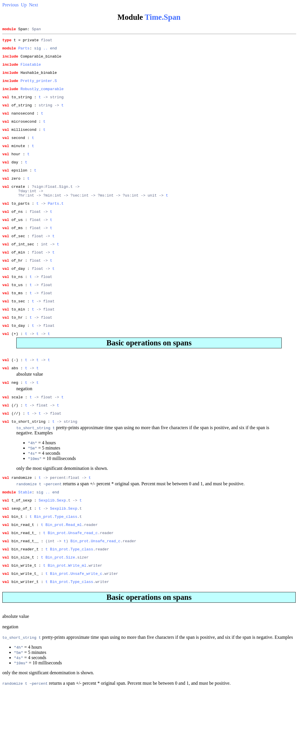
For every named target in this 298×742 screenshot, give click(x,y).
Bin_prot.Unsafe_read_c (73, 579)
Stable (25, 533)
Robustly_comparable (41, 95)
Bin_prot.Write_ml (67, 615)
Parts (24, 50)
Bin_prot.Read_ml (63, 569)
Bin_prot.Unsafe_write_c (76, 624)
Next (33, 4)
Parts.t (56, 223)
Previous (10, 4)
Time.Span (162, 17)
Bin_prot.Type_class (55, 560)
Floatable (30, 68)
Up (24, 4)
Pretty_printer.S (38, 86)
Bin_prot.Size (60, 606)
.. (45, 50)
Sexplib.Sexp (52, 542)
